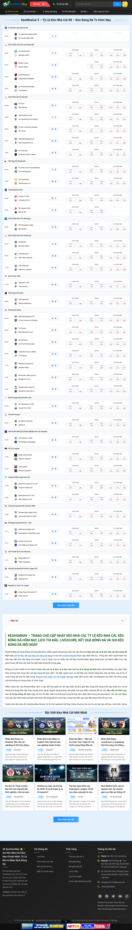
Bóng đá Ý (17, 750)
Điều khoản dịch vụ (44, 866)
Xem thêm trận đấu (66, 605)
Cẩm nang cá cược (101, 11)
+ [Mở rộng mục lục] (122, 620)
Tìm (115, 4)
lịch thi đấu (19, 655)
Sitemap (114, 920)
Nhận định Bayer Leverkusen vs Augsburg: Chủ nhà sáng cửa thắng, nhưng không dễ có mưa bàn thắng (112, 745)
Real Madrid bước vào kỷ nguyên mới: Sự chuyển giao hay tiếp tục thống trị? (113, 789)
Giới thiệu (41, 857)
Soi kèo (84, 11)
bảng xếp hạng (48, 655)
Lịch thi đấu (30, 11)
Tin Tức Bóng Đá (68, 11)
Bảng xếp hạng (50, 11)
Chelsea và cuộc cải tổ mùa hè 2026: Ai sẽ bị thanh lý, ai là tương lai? (50, 789)
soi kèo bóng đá (72, 655)
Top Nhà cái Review (85, 750)
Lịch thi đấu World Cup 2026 (80, 881)
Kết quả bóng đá (75, 866)
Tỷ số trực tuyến (75, 876)
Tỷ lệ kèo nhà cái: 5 (76, 857)
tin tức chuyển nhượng (64, 677)
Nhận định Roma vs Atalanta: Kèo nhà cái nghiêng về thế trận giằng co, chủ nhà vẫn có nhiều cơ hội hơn (18, 745)
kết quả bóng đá (32, 655)
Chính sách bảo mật (45, 862)
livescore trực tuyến (44, 677)
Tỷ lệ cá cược (11, 11)
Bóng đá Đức (114, 750)
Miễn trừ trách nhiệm (45, 871)
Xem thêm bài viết (66, 819)
